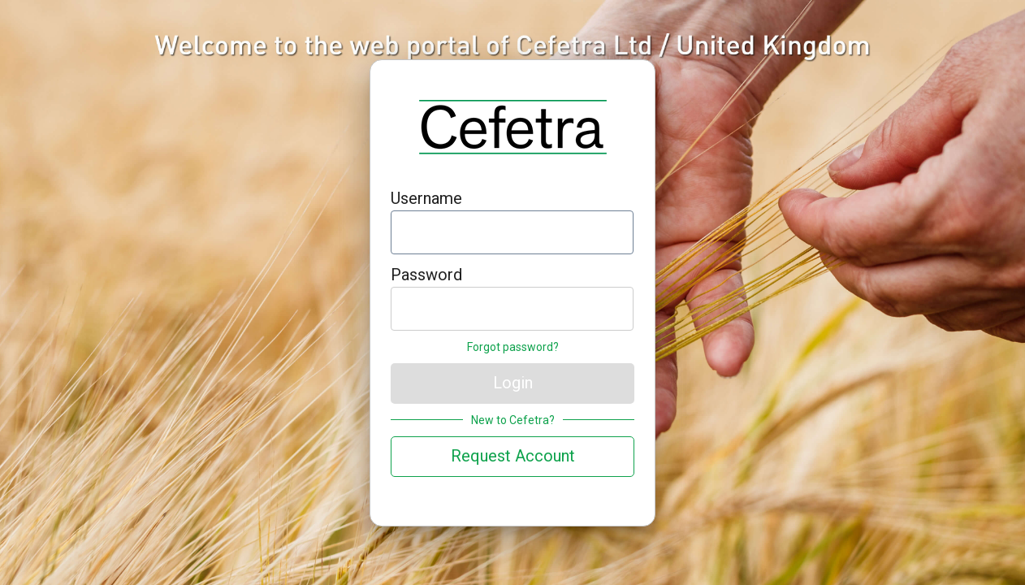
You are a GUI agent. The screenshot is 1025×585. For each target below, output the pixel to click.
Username (426, 198)
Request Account (513, 456)
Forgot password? (513, 346)
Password (426, 274)
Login (513, 382)
